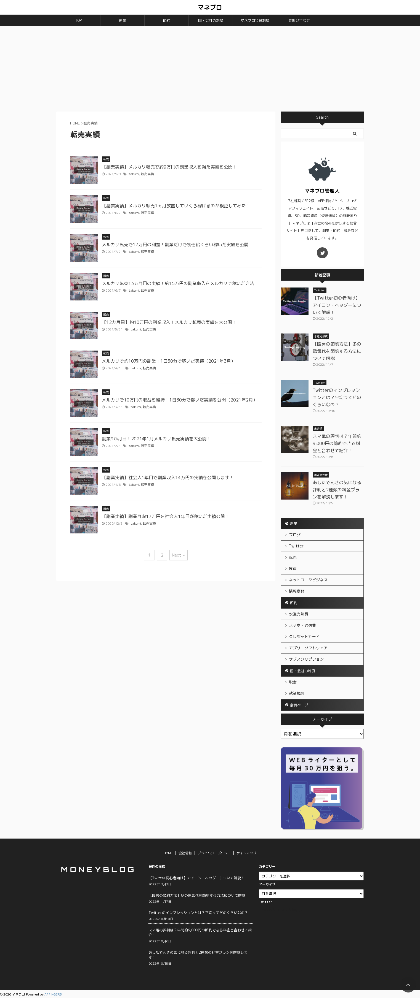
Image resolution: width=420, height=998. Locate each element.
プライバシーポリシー (214, 853)
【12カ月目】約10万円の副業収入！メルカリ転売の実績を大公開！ (169, 322)
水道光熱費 (298, 614)
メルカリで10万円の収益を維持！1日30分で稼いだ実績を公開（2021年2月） (179, 400)
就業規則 (296, 693)
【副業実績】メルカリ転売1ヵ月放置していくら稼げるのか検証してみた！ (176, 206)
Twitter (296, 546)
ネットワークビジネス (308, 579)
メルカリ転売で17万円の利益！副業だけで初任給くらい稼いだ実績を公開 (175, 245)
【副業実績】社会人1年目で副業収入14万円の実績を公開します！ (168, 477)
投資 (293, 568)
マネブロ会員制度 (255, 20)
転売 (293, 557)
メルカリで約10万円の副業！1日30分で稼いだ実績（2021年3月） (168, 361)
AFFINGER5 (53, 994)
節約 (166, 20)
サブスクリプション (306, 659)
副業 (122, 20)
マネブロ (210, 7)
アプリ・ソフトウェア (308, 647)
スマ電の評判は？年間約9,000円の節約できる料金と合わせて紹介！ (337, 443)
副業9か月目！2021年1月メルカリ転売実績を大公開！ (156, 439)
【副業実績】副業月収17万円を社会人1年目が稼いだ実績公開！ (165, 516)
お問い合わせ (299, 20)
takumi (134, 174)
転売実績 (147, 174)
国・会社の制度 (210, 20)
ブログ (295, 534)
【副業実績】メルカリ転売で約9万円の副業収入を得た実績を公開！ (169, 167)
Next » (178, 555)
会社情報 (185, 853)
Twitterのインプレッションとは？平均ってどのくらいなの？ (337, 397)
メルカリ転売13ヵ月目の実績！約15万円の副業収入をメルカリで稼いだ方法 (178, 283)
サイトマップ (246, 853)
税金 (293, 682)
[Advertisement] (210, 67)
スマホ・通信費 (302, 625)
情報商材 (296, 591)
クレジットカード (304, 636)
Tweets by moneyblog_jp (281, 909)
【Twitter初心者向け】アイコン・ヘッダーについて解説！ (337, 305)
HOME (168, 853)
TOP (78, 20)
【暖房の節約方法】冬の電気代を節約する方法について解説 (337, 351)
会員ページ (299, 705)
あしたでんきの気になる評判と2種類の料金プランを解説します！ (337, 489)
